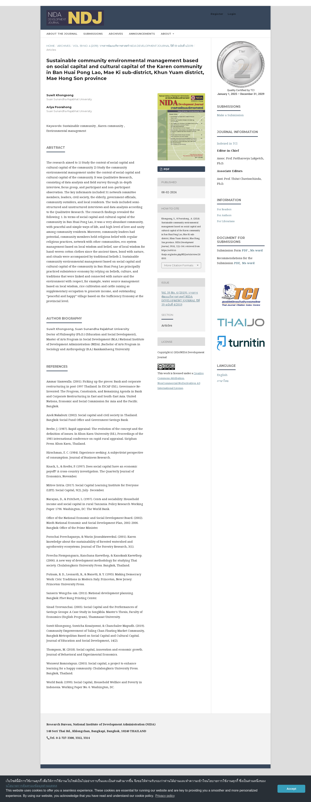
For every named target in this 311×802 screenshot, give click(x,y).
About (166, 33)
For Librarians (226, 221)
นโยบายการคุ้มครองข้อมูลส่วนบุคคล (31, 785)
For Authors (224, 215)
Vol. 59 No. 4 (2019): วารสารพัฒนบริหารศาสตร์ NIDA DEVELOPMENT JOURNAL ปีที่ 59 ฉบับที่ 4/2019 (133, 45)
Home (50, 45)
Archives (116, 33)
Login (232, 13)
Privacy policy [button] (165, 795)
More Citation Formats (178, 265)
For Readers (224, 209)
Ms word (256, 250)
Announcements (142, 33)
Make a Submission (230, 115)
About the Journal (61, 33)
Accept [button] (291, 788)
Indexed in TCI (227, 143)
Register (217, 13)
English (222, 375)
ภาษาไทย (222, 381)
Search (255, 33)
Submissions (93, 33)
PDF (166, 169)
